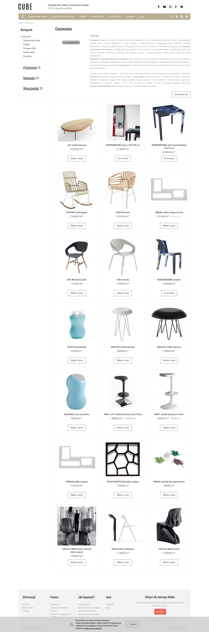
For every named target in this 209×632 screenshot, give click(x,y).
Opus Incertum (139, 77)
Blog (141, 16)
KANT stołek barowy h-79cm (169, 414)
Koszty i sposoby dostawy (89, 608)
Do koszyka (123, 158)
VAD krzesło (123, 279)
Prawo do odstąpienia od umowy (60, 615)
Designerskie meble (37, 16)
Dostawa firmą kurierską (88, 614)
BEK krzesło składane (123, 549)
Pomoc (54, 597)
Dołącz (160, 611)
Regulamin (54, 604)
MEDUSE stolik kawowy (123, 347)
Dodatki (82, 16)
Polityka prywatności (59, 608)
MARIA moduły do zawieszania (169, 481)
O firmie (26, 604)
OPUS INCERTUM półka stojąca (123, 481)
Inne (108, 597)
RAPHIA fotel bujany (77, 212)
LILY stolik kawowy (76, 145)
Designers (130, 16)
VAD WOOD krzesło (77, 279)
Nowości (29, 78)
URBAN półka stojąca (77, 481)
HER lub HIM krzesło (169, 549)
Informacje (29, 597)
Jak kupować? (86, 597)
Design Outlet (114, 16)
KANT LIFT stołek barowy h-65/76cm (123, 414)
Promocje (30, 67)
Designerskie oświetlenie (63, 16)
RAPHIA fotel (123, 212)
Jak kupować (83, 604)
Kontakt (26, 611)
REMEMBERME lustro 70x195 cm (123, 145)
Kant (183, 80)
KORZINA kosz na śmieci (76, 414)
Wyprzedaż (31, 88)
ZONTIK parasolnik (76, 347)
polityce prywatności (93, 628)
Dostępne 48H (97, 16)
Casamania (161, 43)
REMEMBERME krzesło (169, 279)
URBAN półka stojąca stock (169, 212)
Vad (112, 80)
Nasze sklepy (28, 608)
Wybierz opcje (77, 158)
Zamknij (132, 624)
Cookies (53, 611)
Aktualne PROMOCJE (87, 611)
